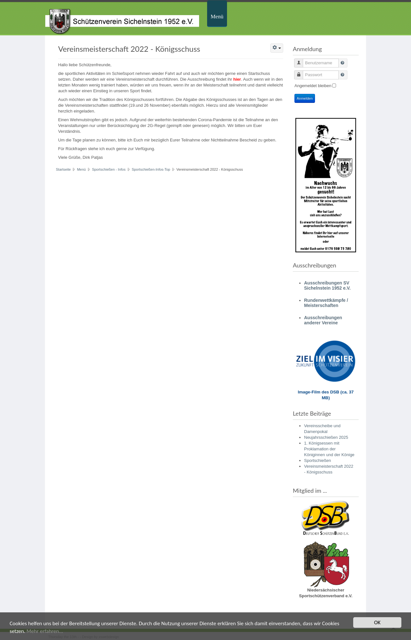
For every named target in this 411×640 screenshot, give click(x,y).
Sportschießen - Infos (109, 169)
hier (237, 79)
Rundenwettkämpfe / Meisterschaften (326, 303)
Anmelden (305, 98)
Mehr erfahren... (45, 631)
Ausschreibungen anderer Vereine (323, 320)
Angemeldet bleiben (312, 85)
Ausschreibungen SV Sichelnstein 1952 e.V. (327, 285)
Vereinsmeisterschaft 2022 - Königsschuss (129, 48)
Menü (217, 17)
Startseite (63, 169)
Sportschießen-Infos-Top (151, 169)
